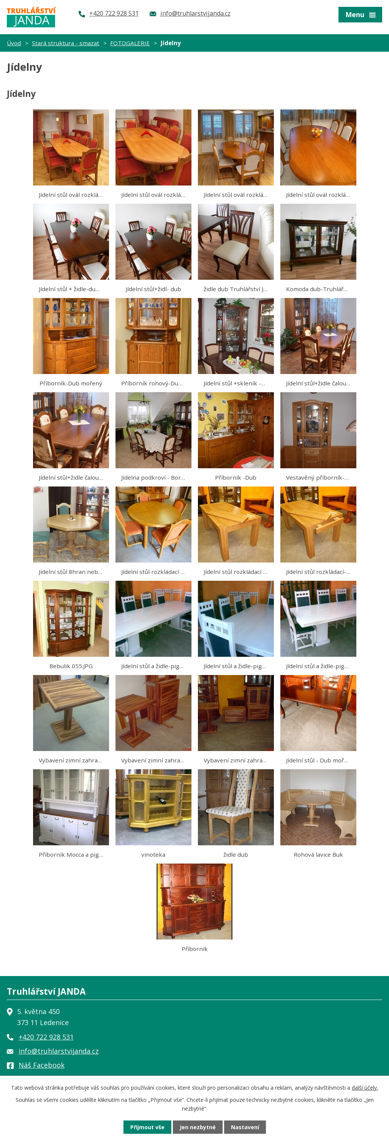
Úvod (14, 43)
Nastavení (245, 1127)
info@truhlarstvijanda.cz (59, 1050)
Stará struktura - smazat (65, 43)
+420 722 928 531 (46, 1036)
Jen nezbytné (198, 1127)
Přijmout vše (147, 1127)
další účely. (365, 1087)
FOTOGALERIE (130, 43)
